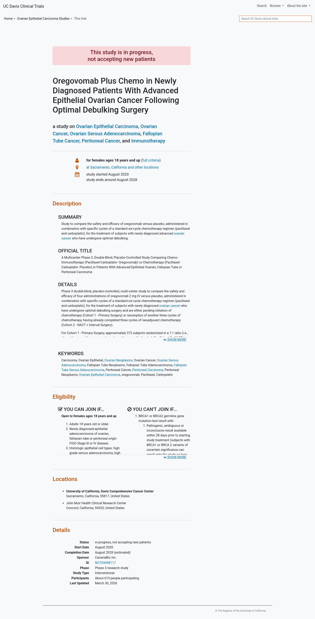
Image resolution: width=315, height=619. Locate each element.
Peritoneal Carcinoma (147, 370)
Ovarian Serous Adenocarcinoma (105, 133)
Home (8, 18)
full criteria (151, 160)
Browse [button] (275, 6)
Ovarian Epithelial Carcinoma (107, 126)
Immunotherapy (148, 141)
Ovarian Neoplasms (118, 360)
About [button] (297, 6)
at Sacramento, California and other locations (122, 167)
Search (262, 6)
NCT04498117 (105, 563)
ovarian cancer (169, 306)
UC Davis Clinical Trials (23, 6)
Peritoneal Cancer (101, 141)
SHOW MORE (174, 340)
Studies (43, 18)
